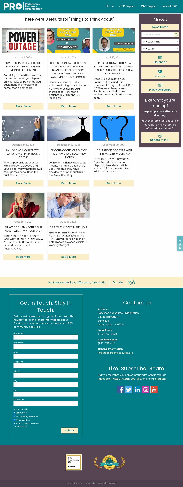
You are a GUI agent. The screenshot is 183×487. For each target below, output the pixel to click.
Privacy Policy (90, 483)
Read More (23, 106)
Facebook (104, 379)
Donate (118, 282)
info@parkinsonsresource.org (115, 353)
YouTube (136, 379)
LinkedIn (125, 379)
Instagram (159, 379)
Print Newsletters (160, 87)
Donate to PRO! (160, 138)
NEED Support (127, 6)
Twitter (115, 379)
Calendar (160, 59)
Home (110, 6)
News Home (160, 27)
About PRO (170, 6)
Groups (160, 73)
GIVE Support (149, 6)
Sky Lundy (112, 483)
